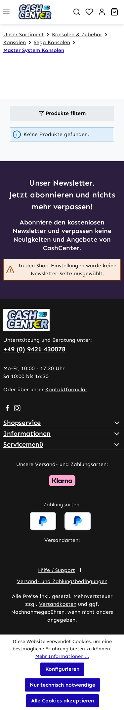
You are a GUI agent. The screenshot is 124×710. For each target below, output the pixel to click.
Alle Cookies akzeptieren (62, 700)
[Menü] (6, 12)
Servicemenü (23, 444)
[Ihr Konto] (102, 12)
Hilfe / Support (56, 570)
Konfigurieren (62, 669)
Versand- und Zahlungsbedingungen (62, 581)
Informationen (27, 433)
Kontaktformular (66, 389)
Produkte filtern (62, 113)
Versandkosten (57, 604)
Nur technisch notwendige (62, 685)
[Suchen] (76, 12)
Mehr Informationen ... (62, 656)
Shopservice (22, 423)
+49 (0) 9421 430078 (34, 349)
